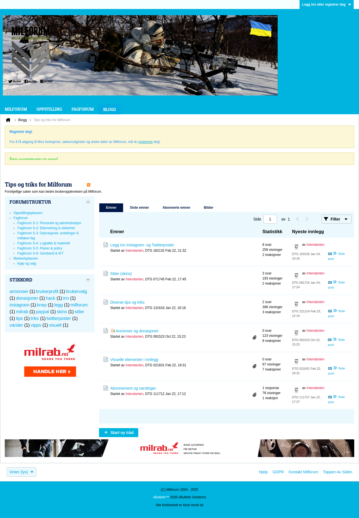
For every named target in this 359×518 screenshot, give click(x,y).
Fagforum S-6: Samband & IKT (40, 253)
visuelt (55, 325)
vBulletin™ (161, 497)
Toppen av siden (337, 472)
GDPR (278, 472)
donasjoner (27, 298)
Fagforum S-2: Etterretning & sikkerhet (46, 228)
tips (19, 318)
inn (66, 298)
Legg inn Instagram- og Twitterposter (142, 245)
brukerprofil (47, 291)
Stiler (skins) (121, 273)
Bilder (208, 208)
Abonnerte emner (176, 208)
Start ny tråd (122, 432)
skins (62, 311)
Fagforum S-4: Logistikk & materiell (43, 243)
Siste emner (139, 208)
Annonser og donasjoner (137, 331)
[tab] (111, 207)
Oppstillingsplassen (27, 213)
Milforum (16, 109)
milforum (79, 305)
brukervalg (76, 291)
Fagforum (83, 109)
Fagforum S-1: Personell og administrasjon (49, 223)
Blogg (109, 109)
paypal (42, 311)
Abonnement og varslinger (133, 388)
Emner (111, 208)
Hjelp (263, 472)
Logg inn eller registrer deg (326, 4)
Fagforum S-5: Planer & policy (39, 248)
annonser (19, 291)
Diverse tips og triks (127, 302)
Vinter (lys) (21, 472)
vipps (36, 325)
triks (35, 318)
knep (42, 305)
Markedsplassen (25, 258)
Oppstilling (49, 109)
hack (50, 298)
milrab (22, 311)
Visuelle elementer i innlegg (134, 359)
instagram (19, 305)
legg (58, 305)
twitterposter (59, 318)
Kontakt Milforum (303, 472)
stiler (79, 311)
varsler (16, 325)
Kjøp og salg (26, 263)
